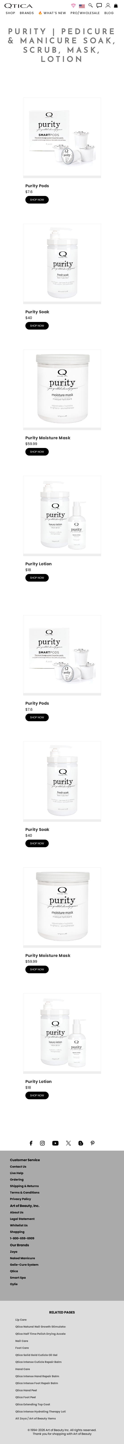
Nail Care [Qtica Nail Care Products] (21, 1341)
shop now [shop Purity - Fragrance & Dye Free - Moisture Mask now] (37, 451)
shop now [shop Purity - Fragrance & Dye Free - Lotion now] (37, 577)
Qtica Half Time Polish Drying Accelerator (40, 1334)
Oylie (14, 1284)
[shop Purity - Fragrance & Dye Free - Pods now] (62, 143)
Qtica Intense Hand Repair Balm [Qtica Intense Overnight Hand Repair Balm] (37, 1376)
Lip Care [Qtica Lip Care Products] (20, 1319)
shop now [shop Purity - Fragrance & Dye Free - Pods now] (37, 199)
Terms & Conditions (24, 1192)
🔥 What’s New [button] (52, 13)
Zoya (13, 1252)
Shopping (17, 1232)
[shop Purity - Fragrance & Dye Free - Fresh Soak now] (62, 269)
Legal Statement (22, 1219)
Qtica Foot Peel (25, 1397)
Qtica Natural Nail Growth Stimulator (40, 1326)
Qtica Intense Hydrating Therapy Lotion (40, 1411)
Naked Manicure (22, 1258)
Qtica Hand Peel (26, 1390)
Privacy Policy (20, 1199)
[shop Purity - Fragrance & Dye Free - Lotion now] (62, 521)
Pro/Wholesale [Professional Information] (85, 13)
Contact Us (18, 1166)
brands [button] (27, 13)
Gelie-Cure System (24, 1264)
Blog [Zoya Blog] (109, 13)
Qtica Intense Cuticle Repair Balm (38, 1362)
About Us (16, 1212)
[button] (18, 5)
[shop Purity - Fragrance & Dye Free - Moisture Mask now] (62, 395)
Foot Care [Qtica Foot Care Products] (22, 1348)
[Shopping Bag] (116, 6)
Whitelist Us (19, 1225)
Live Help (16, 1173)
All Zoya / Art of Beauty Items (35, 1418)
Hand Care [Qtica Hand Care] (22, 1369)
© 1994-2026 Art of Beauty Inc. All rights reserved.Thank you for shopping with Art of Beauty (62, 1432)
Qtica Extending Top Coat (32, 1404)
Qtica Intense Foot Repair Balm (36, 1383)
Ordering (17, 1179)
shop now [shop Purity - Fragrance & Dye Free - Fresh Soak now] (37, 325)
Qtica (14, 1271)
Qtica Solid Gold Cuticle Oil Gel (36, 1355)
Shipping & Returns (24, 1186)
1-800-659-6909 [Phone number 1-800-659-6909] (22, 1238)
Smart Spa (18, 1277)
